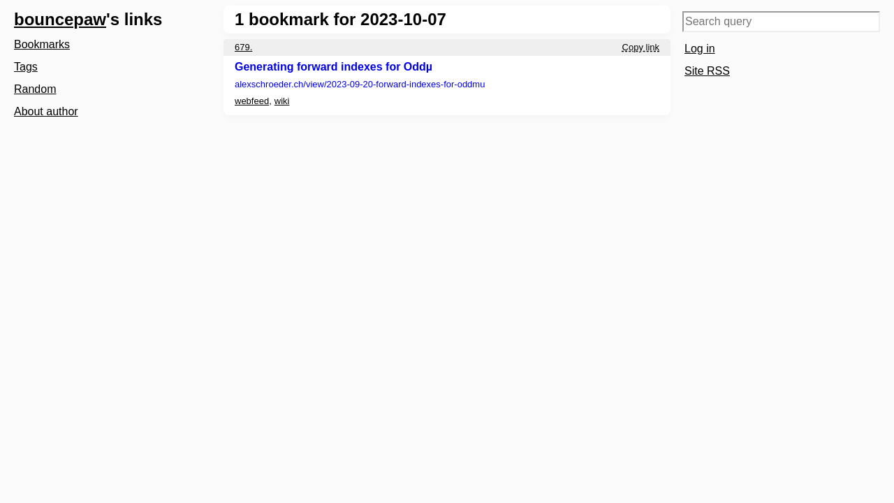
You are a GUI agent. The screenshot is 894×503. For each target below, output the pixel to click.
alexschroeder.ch (360, 84)
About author (46, 111)
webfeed (252, 101)
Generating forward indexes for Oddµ (333, 67)
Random (35, 89)
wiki (282, 101)
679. (243, 47)
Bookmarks (42, 44)
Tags (26, 67)
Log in (699, 48)
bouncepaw (60, 19)
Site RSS (707, 71)
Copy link (640, 47)
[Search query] (781, 21)
